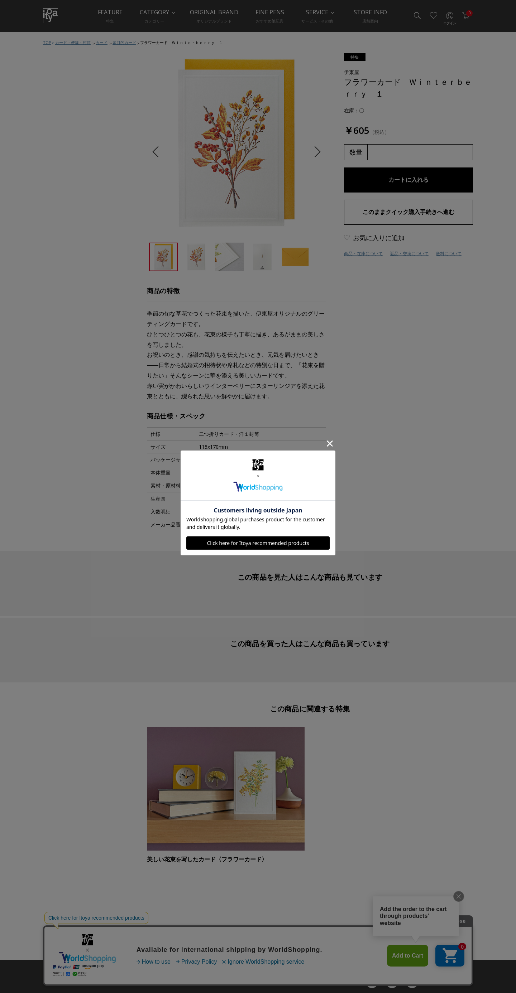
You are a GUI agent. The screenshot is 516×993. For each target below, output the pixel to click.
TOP (47, 42)
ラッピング (63, 347)
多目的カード (124, 42)
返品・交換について (409, 253)
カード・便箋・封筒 (73, 42)
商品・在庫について (363, 253)
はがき (59, 275)
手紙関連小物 (66, 304)
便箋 (56, 261)
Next (314, 151)
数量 (355, 152)
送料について (449, 253)
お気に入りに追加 (379, 237)
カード (102, 42)
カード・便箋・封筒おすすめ (82, 232)
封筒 (56, 289)
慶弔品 (59, 318)
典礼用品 (61, 332)
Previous (157, 151)
